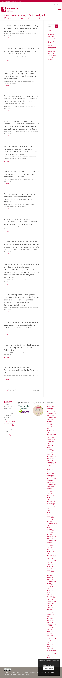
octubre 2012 (50, 652)
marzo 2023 (50, 473)
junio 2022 (50, 490)
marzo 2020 (50, 531)
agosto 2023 (50, 464)
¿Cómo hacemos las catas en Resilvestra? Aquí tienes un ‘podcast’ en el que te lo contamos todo (20, 222)
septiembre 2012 (51, 654)
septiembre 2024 (52, 439)
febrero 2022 (50, 497)
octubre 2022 (50, 482)
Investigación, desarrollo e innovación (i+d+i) (52, 53)
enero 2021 (50, 520)
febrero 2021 (50, 518)
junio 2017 (50, 585)
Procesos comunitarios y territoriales (52, 47)
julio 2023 (49, 466)
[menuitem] (58, 9)
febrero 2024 (50, 453)
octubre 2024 (50, 438)
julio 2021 (49, 508)
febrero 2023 (50, 475)
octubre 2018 (50, 559)
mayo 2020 (50, 527)
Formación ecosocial (51, 58)
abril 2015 (49, 629)
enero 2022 (50, 499)
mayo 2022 (50, 492)
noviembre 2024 (51, 436)
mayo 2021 (50, 512)
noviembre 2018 (51, 557)
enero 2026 (50, 410)
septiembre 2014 (51, 639)
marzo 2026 (50, 406)
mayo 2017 (50, 587)
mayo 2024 (50, 447)
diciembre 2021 (51, 501)
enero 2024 (50, 454)
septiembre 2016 (51, 601)
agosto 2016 (50, 603)
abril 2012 (49, 655)
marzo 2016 (50, 613)
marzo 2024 (50, 451)
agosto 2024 (50, 441)
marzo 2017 (50, 590)
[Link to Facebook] (57, 676)
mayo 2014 (50, 641)
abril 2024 (49, 449)
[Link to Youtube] (54, 676)
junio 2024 (50, 445)
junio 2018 (50, 564)
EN (54, 4)
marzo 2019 (50, 549)
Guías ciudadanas (26, 156)
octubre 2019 (50, 538)
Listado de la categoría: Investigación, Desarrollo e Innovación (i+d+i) (26, 17)
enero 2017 (50, 594)
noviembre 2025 (51, 413)
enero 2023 (50, 477)
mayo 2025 (50, 425)
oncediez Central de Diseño (23, 674)
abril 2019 (49, 547)
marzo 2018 (50, 570)
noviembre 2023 (51, 458)
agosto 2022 (50, 486)
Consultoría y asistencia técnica (52, 35)
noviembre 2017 (51, 577)
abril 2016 (49, 611)
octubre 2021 (50, 505)
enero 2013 (50, 648)
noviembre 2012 (51, 650)
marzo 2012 (50, 657)
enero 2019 (50, 553)
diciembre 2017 (51, 575)
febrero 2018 (50, 572)
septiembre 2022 (52, 484)
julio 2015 (49, 626)
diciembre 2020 (51, 521)
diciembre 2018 (51, 555)
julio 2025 (49, 421)
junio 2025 (50, 423)
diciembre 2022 (51, 479)
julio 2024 (49, 443)
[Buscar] (53, 26)
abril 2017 (49, 588)
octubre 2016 (50, 600)
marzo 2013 (50, 646)
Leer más (7, 38)
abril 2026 (49, 404)
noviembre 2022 (51, 480)
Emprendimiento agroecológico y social (52, 40)
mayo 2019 (50, 546)
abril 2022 (49, 493)
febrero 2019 (50, 551)
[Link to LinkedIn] (52, 676)
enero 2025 (50, 432)
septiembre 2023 (52, 462)
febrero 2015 (50, 633)
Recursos (24, 158)
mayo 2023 (50, 469)
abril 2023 (49, 471)
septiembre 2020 (52, 523)
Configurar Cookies (49, 672)
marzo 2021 (50, 516)
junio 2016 (49, 607)
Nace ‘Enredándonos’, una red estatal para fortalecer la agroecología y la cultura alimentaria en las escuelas (21, 325)
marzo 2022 (50, 495)
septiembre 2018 (52, 561)
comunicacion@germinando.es (13, 425)
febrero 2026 (50, 408)
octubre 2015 (50, 622)
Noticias (9, 35)
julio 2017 (49, 583)
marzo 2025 (50, 428)
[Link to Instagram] (49, 676)
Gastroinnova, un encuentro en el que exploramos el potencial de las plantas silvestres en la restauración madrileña (21, 244)
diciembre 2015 (51, 618)
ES (57, 4)
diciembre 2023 (51, 456)
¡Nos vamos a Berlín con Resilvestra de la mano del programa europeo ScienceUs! (21, 347)
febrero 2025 (50, 430)
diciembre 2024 (51, 434)
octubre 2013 (50, 644)
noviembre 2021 (51, 503)
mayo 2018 (50, 566)
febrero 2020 (50, 533)
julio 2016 (49, 605)
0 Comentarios (13, 33)
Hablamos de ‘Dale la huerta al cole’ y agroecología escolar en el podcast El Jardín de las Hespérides (21, 28)
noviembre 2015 (51, 620)
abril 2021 (49, 514)
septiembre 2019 (51, 540)
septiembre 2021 (51, 507)
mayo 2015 (50, 628)
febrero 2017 (50, 592)
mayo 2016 (50, 609)
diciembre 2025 (51, 412)
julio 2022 (49, 488)
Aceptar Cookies (49, 668)
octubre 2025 (50, 415)
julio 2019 (49, 542)
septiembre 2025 (51, 417)
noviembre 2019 (51, 536)
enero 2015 (50, 635)
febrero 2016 (50, 614)
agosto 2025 (50, 419)
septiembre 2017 (51, 581)
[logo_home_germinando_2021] (10, 9)
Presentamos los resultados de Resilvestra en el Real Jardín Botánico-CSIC (21, 370)
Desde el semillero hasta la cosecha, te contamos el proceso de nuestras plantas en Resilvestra (21, 174)
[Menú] (58, 9)
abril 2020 (49, 529)
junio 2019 (50, 544)
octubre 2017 (50, 579)
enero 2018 (50, 574)
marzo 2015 (50, 631)
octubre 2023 (50, 460)
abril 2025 (49, 426)
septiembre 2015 (51, 624)
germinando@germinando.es (12, 423)
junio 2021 (49, 510)
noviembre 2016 (51, 598)
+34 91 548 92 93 (10, 421)
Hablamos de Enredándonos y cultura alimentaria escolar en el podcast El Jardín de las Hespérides (21, 51)
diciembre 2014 (51, 637)
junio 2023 (50, 467)
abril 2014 (49, 642)
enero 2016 (50, 616)
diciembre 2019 (51, 534)
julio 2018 (49, 562)
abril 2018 (49, 568)
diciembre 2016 (51, 596)
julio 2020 (49, 525)
